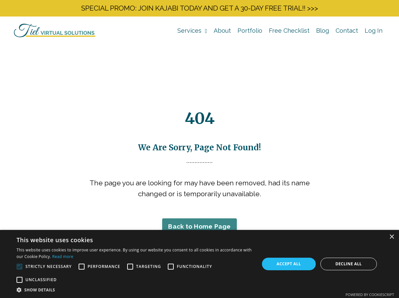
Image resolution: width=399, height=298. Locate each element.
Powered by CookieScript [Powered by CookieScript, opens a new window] (369, 294)
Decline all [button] (348, 264)
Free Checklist (289, 30)
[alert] (199, 264)
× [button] (391, 237)
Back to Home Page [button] (199, 226)
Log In (373, 30)
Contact (347, 30)
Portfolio (249, 30)
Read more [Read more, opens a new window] (62, 256)
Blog (322, 30)
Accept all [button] (288, 264)
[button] (134, 289)
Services (192, 30)
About (222, 30)
